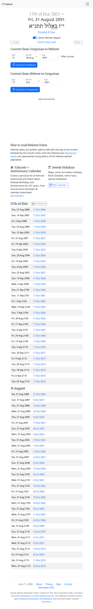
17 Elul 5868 (39, 335)
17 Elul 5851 (39, 238)
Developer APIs (46, 587)
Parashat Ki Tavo (46, 32)
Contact (68, 584)
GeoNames (34, 598)
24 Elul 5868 (39, 520)
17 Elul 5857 (39, 272)
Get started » (17, 195)
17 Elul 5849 (39, 226)
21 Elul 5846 (39, 394)
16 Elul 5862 (39, 485)
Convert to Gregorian (25, 89)
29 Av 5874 (39, 554)
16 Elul (14, 42)
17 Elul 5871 (39, 352)
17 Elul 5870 (39, 347)
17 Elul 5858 (39, 278)
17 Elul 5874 (39, 369)
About (39, 584)
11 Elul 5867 (39, 514)
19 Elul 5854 (39, 439)
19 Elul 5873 (39, 548)
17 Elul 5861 (39, 295)
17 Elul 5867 (39, 329)
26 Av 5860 (39, 474)
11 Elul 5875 (39, 560)
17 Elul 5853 (39, 249)
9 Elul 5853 (38, 434)
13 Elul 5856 (39, 451)
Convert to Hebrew (24, 65)
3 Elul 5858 (38, 462)
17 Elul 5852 (39, 243)
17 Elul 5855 (39, 261)
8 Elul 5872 (38, 543)
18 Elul (78, 42)
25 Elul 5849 (39, 411)
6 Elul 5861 (38, 480)
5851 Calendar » (59, 185)
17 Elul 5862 (39, 301)
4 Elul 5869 (38, 525)
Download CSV (39, 203)
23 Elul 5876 (39, 566)
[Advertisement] (46, 120)
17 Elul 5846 (39, 209)
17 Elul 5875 (39, 375)
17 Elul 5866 (39, 324)
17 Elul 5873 (39, 364)
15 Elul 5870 (39, 531)
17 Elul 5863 (39, 306)
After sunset (67, 56)
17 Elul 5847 (39, 215)
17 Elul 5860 (39, 289)
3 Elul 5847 (38, 399)
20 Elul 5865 (39, 502)
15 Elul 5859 (39, 468)
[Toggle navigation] (87, 4)
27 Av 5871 (39, 537)
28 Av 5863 (39, 491)
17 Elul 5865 (39, 318)
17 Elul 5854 (39, 255)
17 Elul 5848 (39, 221)
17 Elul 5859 (39, 284)
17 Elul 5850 (39, 232)
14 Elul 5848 (39, 405)
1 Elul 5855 (38, 445)
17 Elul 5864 (39, 312)
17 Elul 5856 (39, 266)
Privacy (49, 584)
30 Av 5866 (39, 508)
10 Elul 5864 (39, 497)
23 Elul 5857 (39, 457)
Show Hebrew (49, 37)
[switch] (35, 38)
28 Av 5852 (39, 428)
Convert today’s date (46, 42)
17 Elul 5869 (39, 341)
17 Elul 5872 (39, 358)
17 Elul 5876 (39, 381)
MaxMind (47, 598)
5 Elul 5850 (38, 417)
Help (58, 584)
